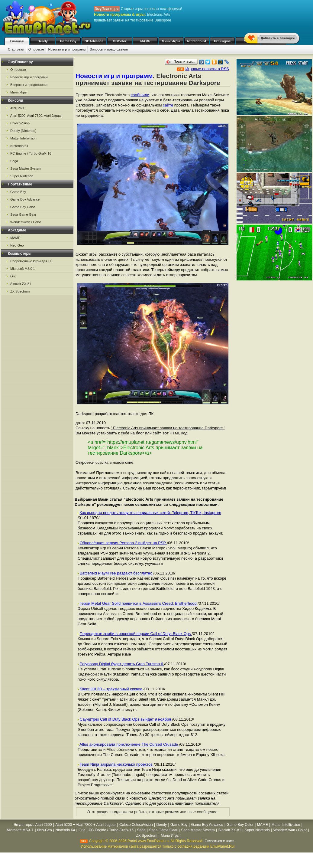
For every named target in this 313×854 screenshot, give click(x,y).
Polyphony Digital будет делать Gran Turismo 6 (122, 664)
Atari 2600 (17, 108)
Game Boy (68, 41)
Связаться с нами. (220, 841)
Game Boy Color (22, 207)
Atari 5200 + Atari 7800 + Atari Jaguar (85, 825)
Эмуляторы (23, 825)
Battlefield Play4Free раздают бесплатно (116, 573)
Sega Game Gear (23, 214)
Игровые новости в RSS (207, 69)
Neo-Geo (17, 245)
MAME (145, 41)
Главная (17, 41)
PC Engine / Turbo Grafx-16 (30, 153)
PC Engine (222, 41)
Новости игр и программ (67, 49)
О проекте (36, 49)
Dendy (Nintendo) (23, 131)
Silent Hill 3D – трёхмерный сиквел (112, 689)
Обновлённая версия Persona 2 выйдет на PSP (123, 543)
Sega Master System (25, 168)
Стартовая (16, 49)
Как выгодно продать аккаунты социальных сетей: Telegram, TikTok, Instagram (150, 512)
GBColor (119, 41)
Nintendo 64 (196, 41)
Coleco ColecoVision (136, 825)
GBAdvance (94, 41)
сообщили (140, 95)
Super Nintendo (21, 176)
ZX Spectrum (20, 291)
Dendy (42, 41)
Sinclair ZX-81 (20, 284)
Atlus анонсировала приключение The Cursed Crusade (129, 744)
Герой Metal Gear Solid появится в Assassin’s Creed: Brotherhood (139, 603)
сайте (168, 105)
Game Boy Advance (25, 199)
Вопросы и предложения (109, 49)
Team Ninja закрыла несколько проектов (116, 764)
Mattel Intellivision (23, 138)
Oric (13, 276)
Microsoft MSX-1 (22, 268)
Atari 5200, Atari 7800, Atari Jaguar (36, 115)
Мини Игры (171, 41)
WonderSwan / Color (25, 222)
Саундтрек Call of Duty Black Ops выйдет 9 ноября (126, 719)
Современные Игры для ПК (31, 261)
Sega (14, 161)
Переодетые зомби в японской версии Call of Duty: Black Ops (136, 633)
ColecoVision (20, 123)
